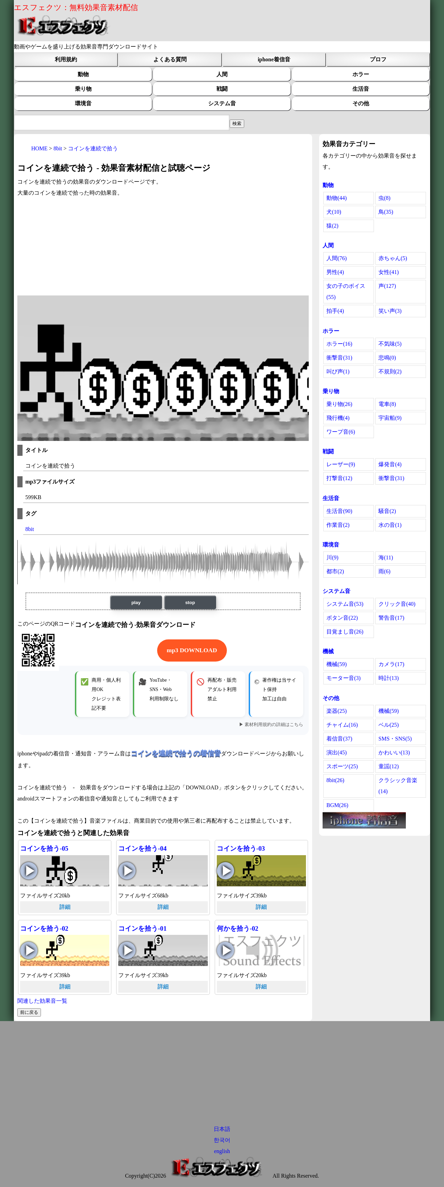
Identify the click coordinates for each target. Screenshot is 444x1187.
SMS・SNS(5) (395, 739)
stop (190, 602)
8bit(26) (335, 780)
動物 (83, 74)
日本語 (222, 1129)
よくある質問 (170, 59)
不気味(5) (390, 344)
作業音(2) (338, 525)
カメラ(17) (391, 664)
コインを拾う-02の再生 (28, 950)
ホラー (360, 74)
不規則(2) (390, 371)
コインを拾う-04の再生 (127, 870)
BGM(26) (337, 805)
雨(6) (384, 571)
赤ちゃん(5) (392, 258)
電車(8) (387, 404)
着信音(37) (339, 739)
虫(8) (384, 198)
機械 (328, 651)
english (222, 1151)
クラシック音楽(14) (397, 785)
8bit (29, 529)
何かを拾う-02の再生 (225, 950)
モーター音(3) (343, 678)
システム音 (222, 103)
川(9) (332, 557)
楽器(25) (336, 711)
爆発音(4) (390, 464)
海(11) (385, 557)
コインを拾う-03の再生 (225, 870)
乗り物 (83, 89)
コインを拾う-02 (44, 928)
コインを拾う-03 (241, 848)
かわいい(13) (394, 752)
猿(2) (332, 226)
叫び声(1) (338, 371)
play (136, 602)
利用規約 (66, 59)
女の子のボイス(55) (345, 291)
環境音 (83, 103)
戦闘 (222, 89)
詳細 (64, 907)
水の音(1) (390, 525)
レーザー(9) (340, 464)
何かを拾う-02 (237, 928)
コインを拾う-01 (142, 928)
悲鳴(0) (387, 358)
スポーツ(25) (342, 766)
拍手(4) (335, 311)
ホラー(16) (339, 344)
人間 (222, 74)
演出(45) (336, 752)
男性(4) (335, 272)
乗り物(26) (339, 404)
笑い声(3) (390, 311)
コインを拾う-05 (44, 848)
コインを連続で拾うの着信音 (176, 753)
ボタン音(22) (342, 618)
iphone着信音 (274, 59)
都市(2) (335, 571)
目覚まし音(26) (345, 632)
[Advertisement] (163, 246)
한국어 (222, 1140)
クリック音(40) (397, 604)
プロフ (378, 59)
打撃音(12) (339, 478)
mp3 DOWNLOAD (192, 650)
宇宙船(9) (390, 418)
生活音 (360, 89)
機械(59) (336, 664)
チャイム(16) (342, 725)
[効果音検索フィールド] (237, 123)
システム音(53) (345, 604)
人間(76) (336, 258)
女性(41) (388, 272)
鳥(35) (385, 212)
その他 (360, 103)
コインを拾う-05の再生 (28, 870)
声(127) (387, 286)
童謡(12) (388, 766)
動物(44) (336, 198)
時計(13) (388, 678)
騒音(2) (387, 511)
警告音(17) (391, 618)
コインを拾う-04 (142, 848)
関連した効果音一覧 (42, 1001)
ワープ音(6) (340, 432)
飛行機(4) (338, 418)
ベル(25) (388, 725)
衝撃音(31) (339, 358)
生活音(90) (339, 511)
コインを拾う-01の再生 (127, 950)
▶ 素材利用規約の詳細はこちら (271, 724)
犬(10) (333, 212)
